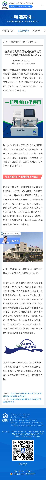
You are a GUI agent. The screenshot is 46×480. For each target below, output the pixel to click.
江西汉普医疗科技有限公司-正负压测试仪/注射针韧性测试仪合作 (22, 395)
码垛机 (14, 431)
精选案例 (15, 41)
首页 (5, 41)
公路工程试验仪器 (34, 431)
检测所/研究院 (8, 30)
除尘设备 (36, 436)
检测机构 (36, 30)
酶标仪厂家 (22, 431)
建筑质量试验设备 (32, 434)
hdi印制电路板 (26, 436)
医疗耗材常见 (23, 30)
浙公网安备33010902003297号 (23, 474)
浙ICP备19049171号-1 (23, 471)
